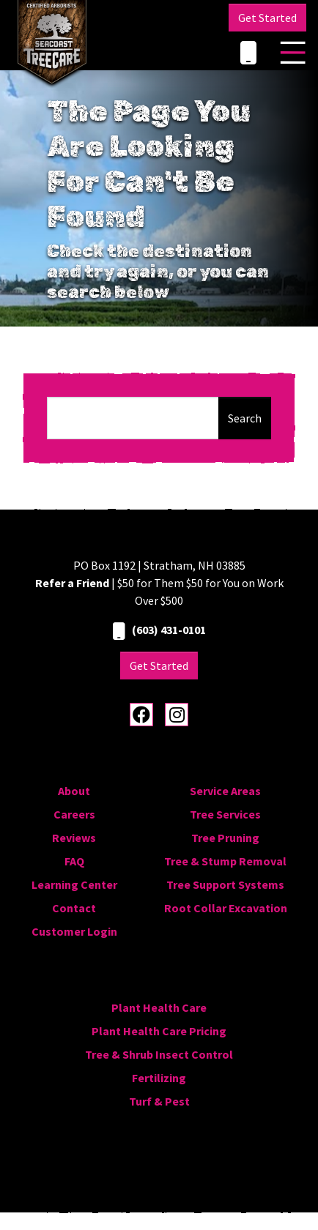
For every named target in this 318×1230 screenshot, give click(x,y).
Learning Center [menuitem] (74, 884)
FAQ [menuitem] (74, 861)
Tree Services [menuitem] (225, 814)
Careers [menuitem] (74, 814)
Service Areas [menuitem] (225, 790)
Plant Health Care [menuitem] (159, 1007)
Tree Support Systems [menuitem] (225, 884)
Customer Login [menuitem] (74, 931)
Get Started (267, 17)
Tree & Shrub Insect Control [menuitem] (159, 1054)
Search (245, 418)
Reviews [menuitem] (74, 837)
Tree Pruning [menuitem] (225, 837)
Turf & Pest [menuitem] (159, 1101)
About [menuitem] (74, 790)
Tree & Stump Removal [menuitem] (225, 861)
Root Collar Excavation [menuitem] (225, 908)
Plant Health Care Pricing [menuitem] (159, 1031)
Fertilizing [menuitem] (159, 1077)
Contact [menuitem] (74, 908)
